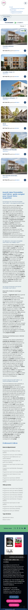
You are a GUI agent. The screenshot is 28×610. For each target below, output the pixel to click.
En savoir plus (14, 597)
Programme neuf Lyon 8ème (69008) (13, 490)
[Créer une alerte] (5, 19)
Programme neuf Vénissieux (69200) (12, 495)
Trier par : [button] (22, 26)
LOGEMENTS (20, 22)
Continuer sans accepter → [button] (17, 557)
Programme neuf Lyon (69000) (11, 510)
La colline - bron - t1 (8, 72)
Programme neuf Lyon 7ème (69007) (12, 506)
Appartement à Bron (8, 517)
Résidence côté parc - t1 (10, 98)
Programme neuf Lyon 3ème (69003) (12, 497)
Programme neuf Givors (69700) (11, 478)
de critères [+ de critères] (6, 16)
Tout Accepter (14, 605)
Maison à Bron (6, 519)
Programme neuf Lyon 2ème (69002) (12, 454)
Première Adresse (8, 46)
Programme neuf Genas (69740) (11, 508)
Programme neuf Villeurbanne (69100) (13, 492)
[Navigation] (25, 3)
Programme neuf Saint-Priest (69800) (13, 488)
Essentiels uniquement (14, 601)
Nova (4, 124)
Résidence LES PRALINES (10, 150)
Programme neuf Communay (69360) (13, 472)
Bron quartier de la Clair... (10, 175)
